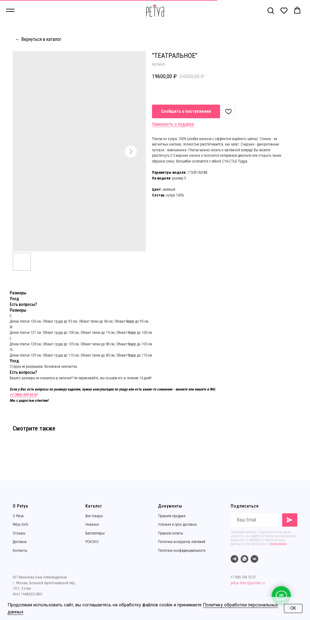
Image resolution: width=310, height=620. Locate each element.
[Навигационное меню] (10, 10)
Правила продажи (172, 516)
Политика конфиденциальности (182, 550)
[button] (270, 10)
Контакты (20, 550)
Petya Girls (20, 524)
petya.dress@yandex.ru (248, 583)
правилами (277, 544)
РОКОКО (92, 542)
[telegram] (234, 559)
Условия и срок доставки (177, 524)
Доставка (20, 542)
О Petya (18, 516)
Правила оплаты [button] (170, 533)
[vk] (254, 559)
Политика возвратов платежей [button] (181, 542)
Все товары (94, 516)
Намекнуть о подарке (173, 124)
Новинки (92, 524)
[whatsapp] (244, 559)
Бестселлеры (95, 533)
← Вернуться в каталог (38, 39)
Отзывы (19, 533)
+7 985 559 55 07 (243, 577)
